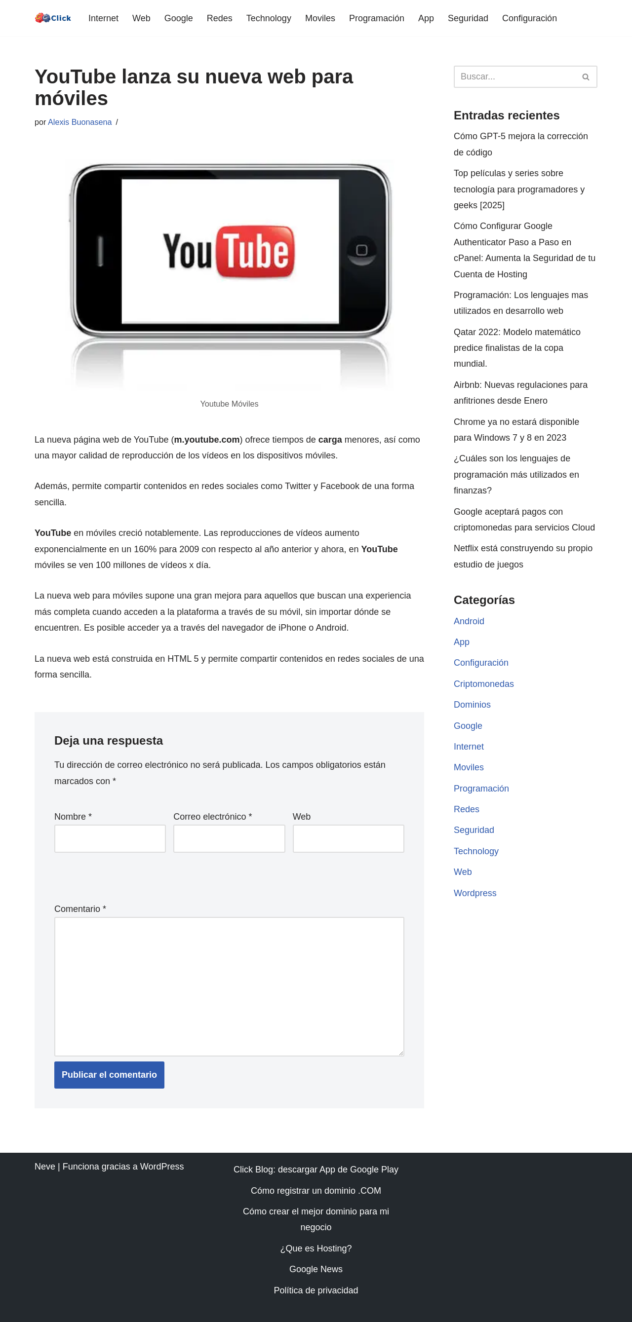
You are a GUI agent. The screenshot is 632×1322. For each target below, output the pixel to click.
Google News (316, 1269)
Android (469, 621)
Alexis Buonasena (80, 121)
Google (178, 18)
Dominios (472, 705)
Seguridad (468, 18)
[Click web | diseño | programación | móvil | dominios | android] (53, 18)
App (426, 18)
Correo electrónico (212, 817)
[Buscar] (514, 77)
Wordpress (475, 893)
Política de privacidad (316, 1290)
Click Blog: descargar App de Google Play (316, 1169)
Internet (103, 18)
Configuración (529, 18)
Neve (45, 1166)
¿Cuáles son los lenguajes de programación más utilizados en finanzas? (516, 474)
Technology (268, 18)
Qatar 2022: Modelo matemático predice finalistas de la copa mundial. (517, 348)
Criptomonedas (484, 684)
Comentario (80, 909)
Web (141, 18)
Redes (220, 18)
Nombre (73, 817)
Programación (376, 18)
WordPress (162, 1166)
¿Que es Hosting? (316, 1248)
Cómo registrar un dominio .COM (316, 1191)
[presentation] (122, 875)
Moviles (320, 18)
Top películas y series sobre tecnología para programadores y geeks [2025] (519, 189)
